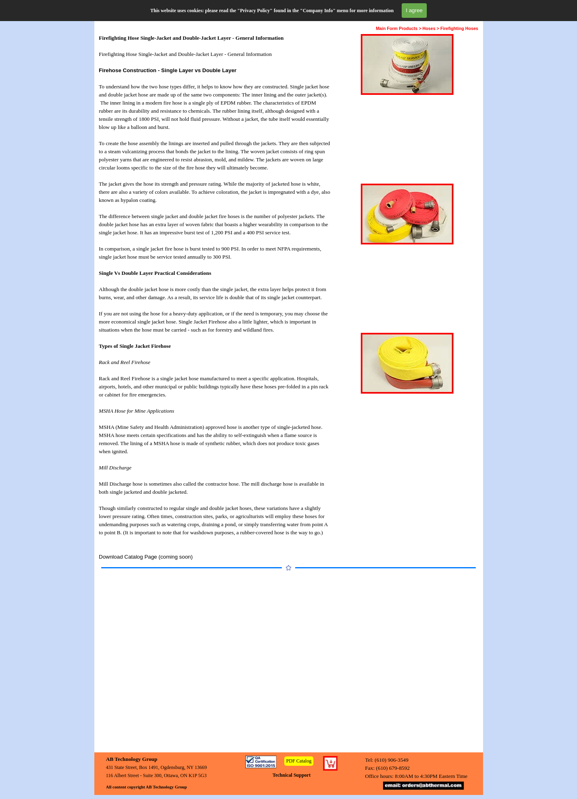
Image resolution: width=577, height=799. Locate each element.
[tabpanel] (215, 297)
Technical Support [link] (292, 775)
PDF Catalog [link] (298, 761)
